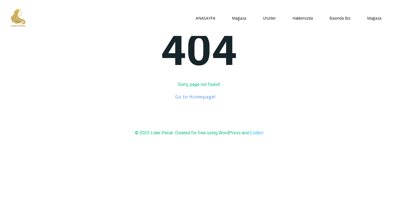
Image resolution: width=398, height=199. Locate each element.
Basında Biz (339, 18)
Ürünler (269, 18)
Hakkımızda (302, 18)
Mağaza (239, 18)
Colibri (256, 133)
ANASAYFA (205, 18)
